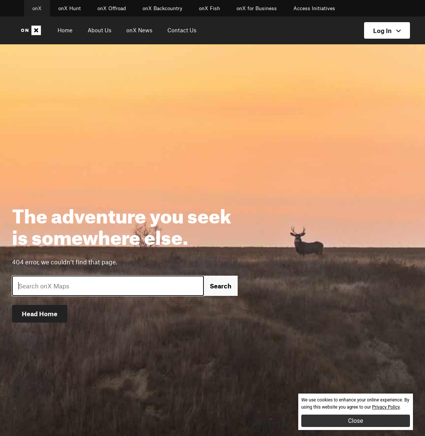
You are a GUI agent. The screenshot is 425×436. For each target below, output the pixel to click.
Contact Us (181, 30)
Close (355, 420)
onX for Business (257, 8)
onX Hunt (69, 8)
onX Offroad (111, 8)
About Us (99, 30)
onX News (139, 30)
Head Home (40, 313)
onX (37, 8)
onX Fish (209, 8)
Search (220, 286)
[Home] (32, 30)
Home (65, 30)
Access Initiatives (314, 8)
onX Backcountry (162, 8)
